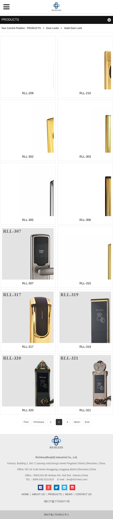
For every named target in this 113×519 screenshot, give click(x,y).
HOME (25, 494)
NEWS (68, 494)
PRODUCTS (34, 28)
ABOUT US (38, 494)
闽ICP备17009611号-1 (56, 514)
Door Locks (52, 28)
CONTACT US (84, 494)
